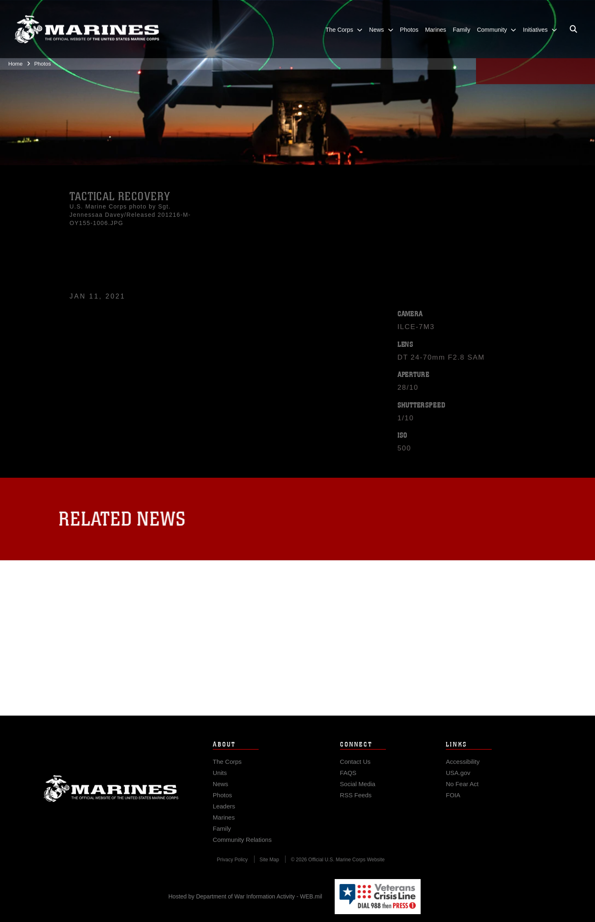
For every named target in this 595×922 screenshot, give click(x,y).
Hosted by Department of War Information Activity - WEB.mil (245, 896)
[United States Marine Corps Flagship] (86, 25)
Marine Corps (111, 794)
